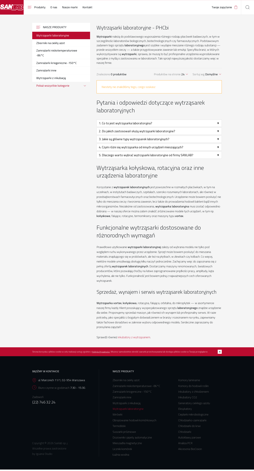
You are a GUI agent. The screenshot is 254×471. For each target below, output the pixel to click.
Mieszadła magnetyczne (127, 444)
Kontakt (107, 7)
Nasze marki (89, 7)
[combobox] (185, 76)
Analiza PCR (185, 444)
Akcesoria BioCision (190, 450)
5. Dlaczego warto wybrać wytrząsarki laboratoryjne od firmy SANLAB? (159, 157)
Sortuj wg (199, 76)
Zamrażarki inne (122, 399)
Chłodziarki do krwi (189, 427)
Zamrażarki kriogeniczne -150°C (132, 393)
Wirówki (117, 416)
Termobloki (119, 427)
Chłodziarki (184, 433)
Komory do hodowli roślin (193, 387)
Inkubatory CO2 (187, 399)
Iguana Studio (44, 455)
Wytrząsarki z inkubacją (126, 404)
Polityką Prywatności (101, 353)
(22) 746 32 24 (43, 403)
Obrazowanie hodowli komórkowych (134, 422)
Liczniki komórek (122, 450)
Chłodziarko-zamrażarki (192, 422)
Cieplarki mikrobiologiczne (193, 416)
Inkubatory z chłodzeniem (193, 393)
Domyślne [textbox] (211, 76)
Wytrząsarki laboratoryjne (128, 410)
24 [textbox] (183, 76)
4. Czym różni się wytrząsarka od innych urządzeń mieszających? (159, 149)
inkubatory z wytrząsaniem (134, 338)
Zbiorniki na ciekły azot (126, 381)
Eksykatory (185, 410)
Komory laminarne (189, 381)
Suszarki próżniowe (124, 433)
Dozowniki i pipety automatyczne (132, 439)
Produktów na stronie (167, 76)
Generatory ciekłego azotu (194, 404)
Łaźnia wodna (121, 456)
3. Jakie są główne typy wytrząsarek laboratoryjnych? (159, 141)
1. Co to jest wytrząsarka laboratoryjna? (159, 125)
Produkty (56, 7)
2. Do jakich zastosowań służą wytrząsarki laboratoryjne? (159, 133)
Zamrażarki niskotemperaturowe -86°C (136, 387)
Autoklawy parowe (189, 439)
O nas (73, 7)
